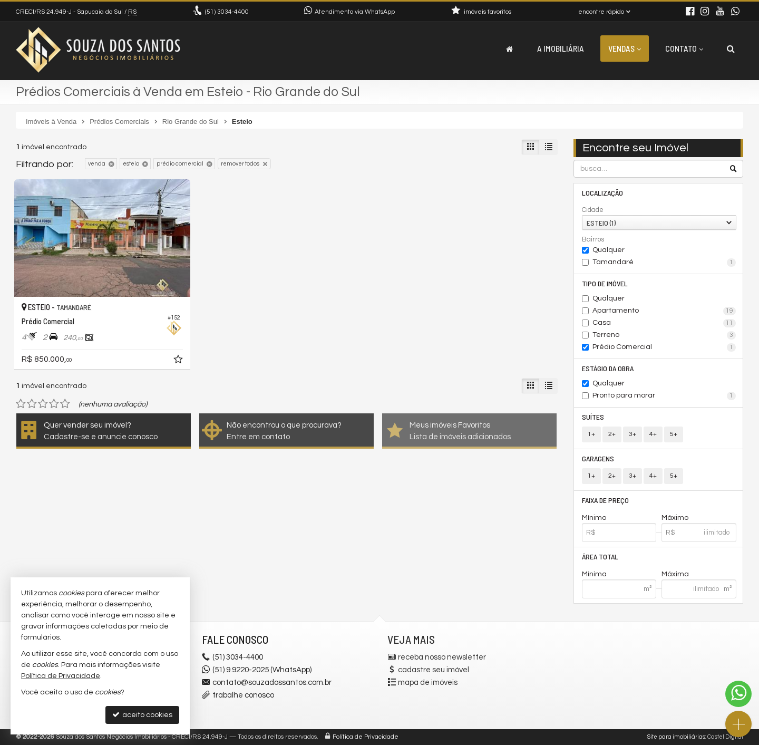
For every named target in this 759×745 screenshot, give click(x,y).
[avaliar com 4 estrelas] (54, 404)
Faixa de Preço (605, 500)
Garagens (598, 458)
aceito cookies (142, 715)
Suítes (593, 416)
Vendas (624, 48)
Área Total (600, 556)
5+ (673, 434)
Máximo (674, 517)
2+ (612, 434)
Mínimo (594, 517)
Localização (602, 192)
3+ (632, 434)
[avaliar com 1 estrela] (21, 404)
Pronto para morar (664, 396)
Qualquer (608, 250)
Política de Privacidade (365, 736)
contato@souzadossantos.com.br (272, 682)
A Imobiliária (560, 48)
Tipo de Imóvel (605, 283)
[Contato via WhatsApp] (738, 694)
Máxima (675, 574)
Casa (664, 323)
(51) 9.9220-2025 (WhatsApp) (262, 670)
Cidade (593, 210)
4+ (653, 434)
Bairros (593, 239)
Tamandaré (664, 262)
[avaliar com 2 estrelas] (32, 404)
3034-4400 (227, 11)
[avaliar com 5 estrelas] (65, 404)
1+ (591, 434)
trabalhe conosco (243, 695)
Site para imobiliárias (676, 737)
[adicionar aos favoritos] (179, 361)
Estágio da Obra (608, 368)
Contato (684, 48)
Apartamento (664, 311)
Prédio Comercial (664, 347)
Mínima (594, 574)
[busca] (731, 48)
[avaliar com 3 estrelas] (43, 404)
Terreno (664, 335)
